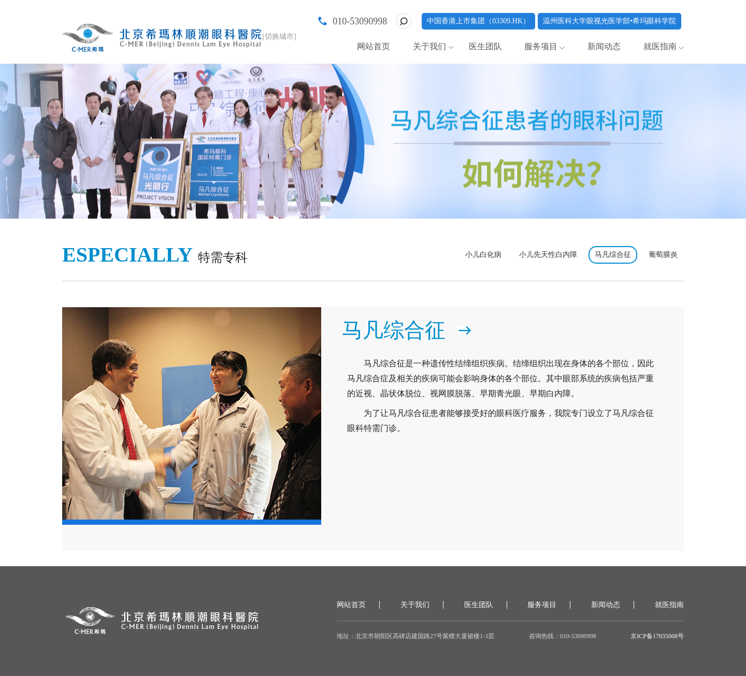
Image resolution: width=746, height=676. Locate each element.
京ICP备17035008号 (657, 636)
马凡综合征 (613, 254)
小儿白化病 (483, 254)
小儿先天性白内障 (548, 254)
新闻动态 (604, 46)
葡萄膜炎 (663, 254)
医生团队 (485, 46)
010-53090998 (360, 21)
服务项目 (540, 46)
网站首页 (373, 46)
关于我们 (429, 46)
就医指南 (660, 46)
